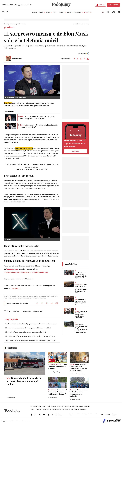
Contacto (108, 414)
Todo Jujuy (7, 24)
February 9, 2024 (41, 169)
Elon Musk (8, 103)
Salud (81, 406)
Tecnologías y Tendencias (19, 24)
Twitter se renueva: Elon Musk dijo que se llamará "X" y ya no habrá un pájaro (31, 324)
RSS (102, 414)
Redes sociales (26, 311)
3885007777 (16, 289)
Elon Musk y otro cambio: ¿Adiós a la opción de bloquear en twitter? (28, 328)
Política (61, 12)
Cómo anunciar (114, 414)
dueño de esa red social (24, 148)
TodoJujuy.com (12, 269)
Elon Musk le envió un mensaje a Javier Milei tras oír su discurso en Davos (30, 336)
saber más (75, 151)
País (54, 12)
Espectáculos (56, 409)
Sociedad (87, 406)
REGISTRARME (114, 5)
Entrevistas (47, 409)
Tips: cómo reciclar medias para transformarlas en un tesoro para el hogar (30, 340)
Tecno (32, 409)
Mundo (69, 12)
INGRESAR (101, 5)
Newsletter (88, 12)
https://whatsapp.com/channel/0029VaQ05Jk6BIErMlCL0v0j (26, 272)
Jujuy (48, 12)
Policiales (77, 12)
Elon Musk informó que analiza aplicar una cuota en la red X (25, 332)
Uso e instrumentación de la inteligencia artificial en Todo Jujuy (83, 414)
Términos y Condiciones (59, 414)
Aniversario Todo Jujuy (79, 409)
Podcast (38, 409)
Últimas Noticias (37, 12)
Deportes (60, 406)
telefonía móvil (37, 311)
